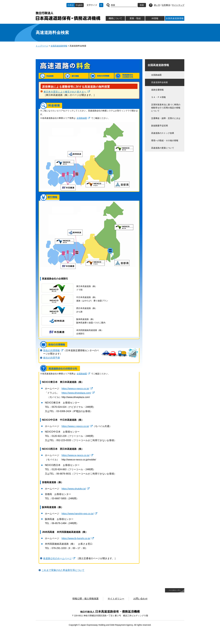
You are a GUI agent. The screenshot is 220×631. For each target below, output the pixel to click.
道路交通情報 (157, 90)
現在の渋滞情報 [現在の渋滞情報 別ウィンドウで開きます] (51, 350)
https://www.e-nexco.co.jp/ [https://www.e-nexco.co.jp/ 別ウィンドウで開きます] (75, 388)
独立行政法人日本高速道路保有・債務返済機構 (68, 16)
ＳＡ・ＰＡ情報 (158, 97)
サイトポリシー (116, 598)
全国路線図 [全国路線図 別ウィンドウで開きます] (82, 118)
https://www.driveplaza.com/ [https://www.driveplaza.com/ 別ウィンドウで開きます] (76, 393)
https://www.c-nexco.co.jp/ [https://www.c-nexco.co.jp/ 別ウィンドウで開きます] (75, 426)
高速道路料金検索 (159, 82)
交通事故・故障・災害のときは (165, 118)
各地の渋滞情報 (101, 76)
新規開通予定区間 (159, 125)
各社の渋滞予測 (51, 357)
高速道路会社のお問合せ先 (126, 76)
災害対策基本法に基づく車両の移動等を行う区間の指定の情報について (165, 107)
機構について (115, 18)
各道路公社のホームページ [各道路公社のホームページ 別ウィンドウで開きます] (57, 558)
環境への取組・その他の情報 (164, 140)
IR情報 (154, 18)
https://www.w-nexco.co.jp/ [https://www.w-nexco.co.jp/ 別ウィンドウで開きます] (76, 455)
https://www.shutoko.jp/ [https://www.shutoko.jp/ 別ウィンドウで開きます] (74, 488)
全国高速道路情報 (175, 18)
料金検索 (51, 76)
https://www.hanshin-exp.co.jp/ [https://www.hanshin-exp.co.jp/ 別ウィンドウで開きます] (78, 513)
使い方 (157, 5)
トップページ (42, 46)
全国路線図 (156, 75)
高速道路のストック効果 (162, 133)
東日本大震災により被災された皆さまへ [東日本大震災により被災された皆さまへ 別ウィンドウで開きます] (65, 91)
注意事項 (166, 5)
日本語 (70, 5)
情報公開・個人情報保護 (85, 598)
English (79, 5)
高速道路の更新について (162, 148)
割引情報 (76, 76)
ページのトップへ (175, 590)
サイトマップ (178, 5)
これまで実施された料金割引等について (63, 570)
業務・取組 (135, 18)
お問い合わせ (140, 598)
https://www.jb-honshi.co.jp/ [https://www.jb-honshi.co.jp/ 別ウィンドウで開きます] (76, 538)
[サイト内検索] (124, 5)
